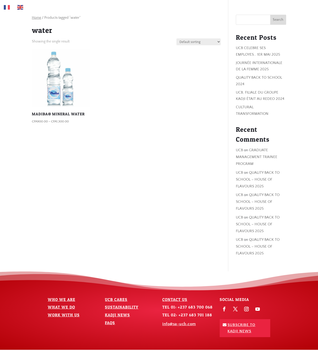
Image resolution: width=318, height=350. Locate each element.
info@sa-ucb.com (179, 324)
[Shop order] (198, 41)
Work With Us (64, 314)
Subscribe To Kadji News (241, 328)
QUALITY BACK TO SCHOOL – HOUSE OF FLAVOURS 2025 (258, 179)
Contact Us (174, 299)
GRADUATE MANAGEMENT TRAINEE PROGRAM (256, 157)
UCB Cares (116, 299)
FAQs (110, 322)
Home (36, 18)
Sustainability (121, 307)
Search (278, 20)
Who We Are (61, 299)
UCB (239, 150)
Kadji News (117, 314)
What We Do (61, 307)
